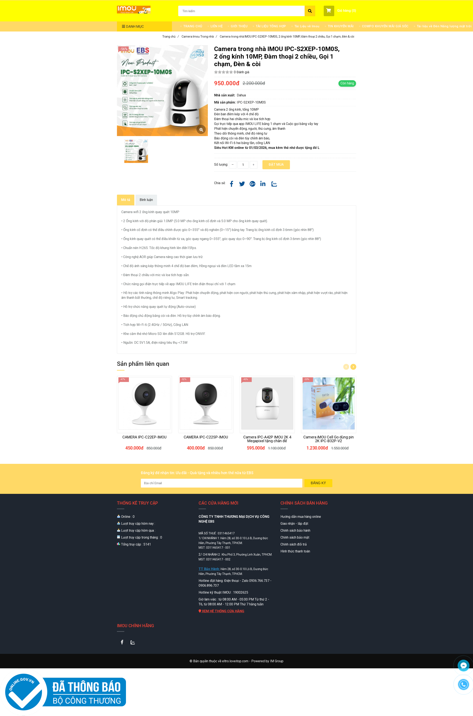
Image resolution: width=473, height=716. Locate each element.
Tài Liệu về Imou (307, 26)
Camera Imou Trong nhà (199, 36)
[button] (340, 11)
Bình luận (146, 200)
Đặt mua (276, 165)
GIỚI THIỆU (239, 26)
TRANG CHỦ (192, 26)
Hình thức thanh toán (295, 551)
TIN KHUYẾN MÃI (341, 26)
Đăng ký (318, 483)
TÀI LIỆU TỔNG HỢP (271, 26)
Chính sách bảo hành (295, 530)
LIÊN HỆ (217, 26)
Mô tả (125, 200)
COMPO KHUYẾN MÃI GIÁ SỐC (385, 26)
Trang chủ (170, 36)
